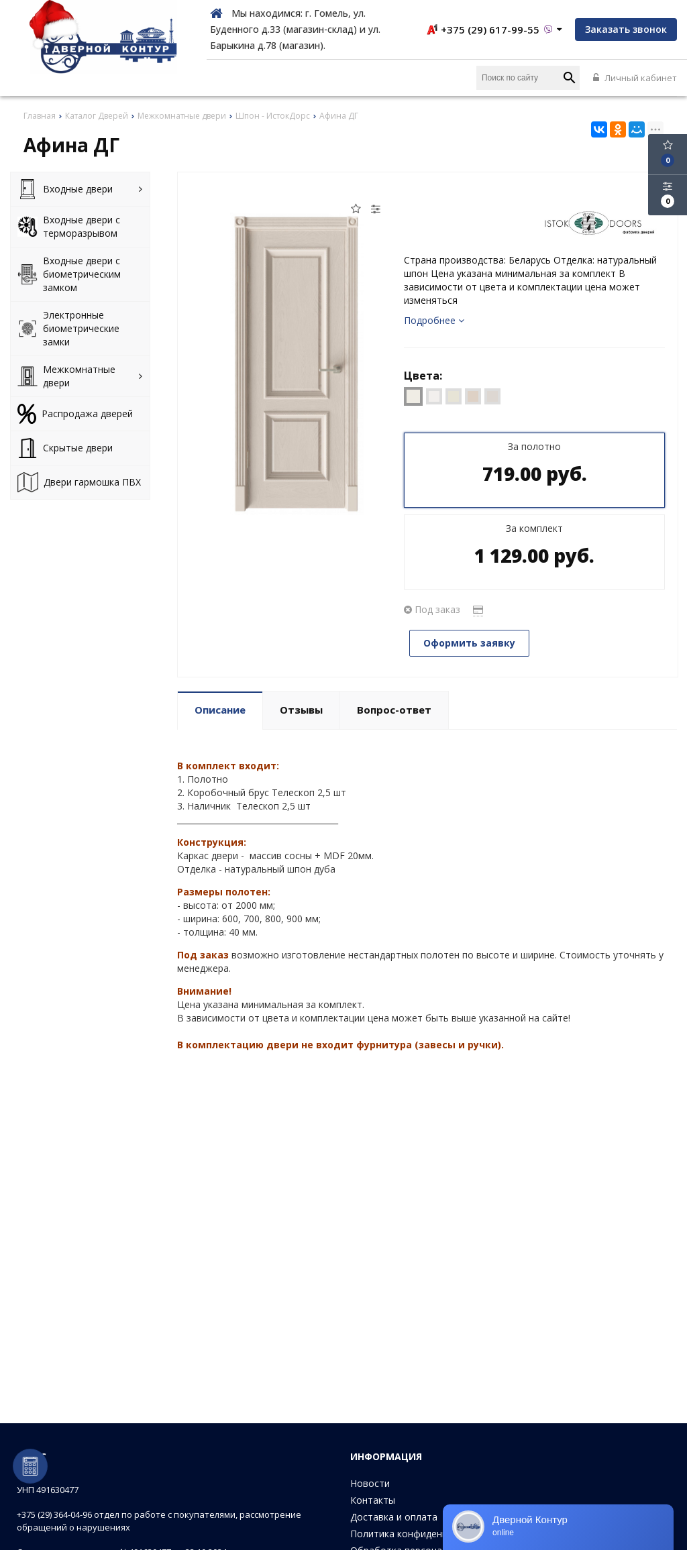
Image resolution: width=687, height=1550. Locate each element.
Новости (370, 1483)
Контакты (372, 1500)
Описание (220, 709)
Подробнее (434, 320)
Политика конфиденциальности (423, 1533)
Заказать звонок (626, 29)
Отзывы (301, 709)
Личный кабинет (635, 78)
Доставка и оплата (393, 1516)
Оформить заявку (469, 642)
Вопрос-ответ (394, 709)
